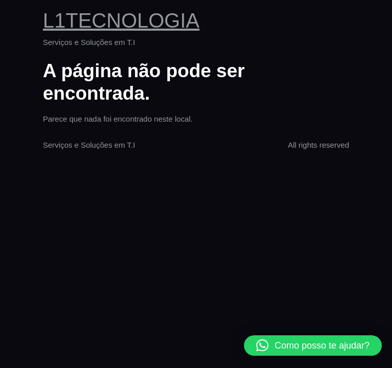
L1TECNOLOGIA (121, 20)
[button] (313, 345)
